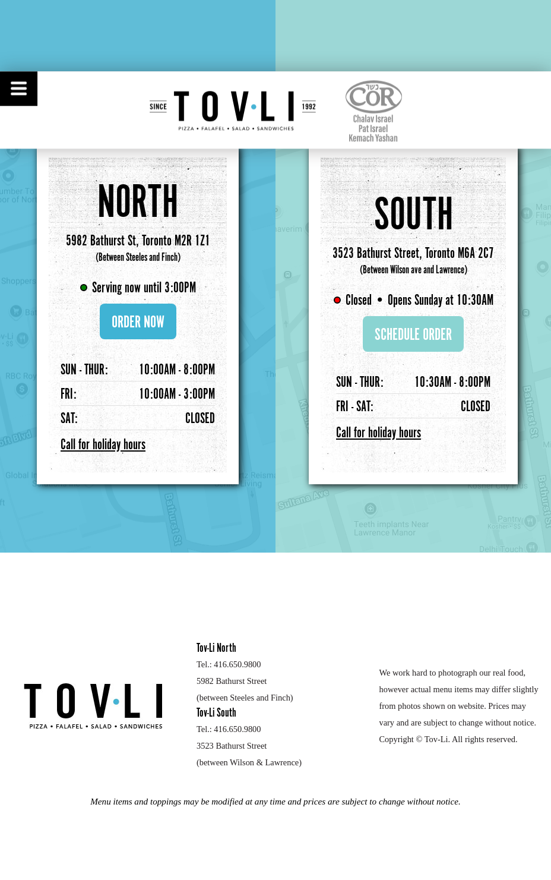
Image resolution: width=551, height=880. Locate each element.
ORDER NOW (138, 322)
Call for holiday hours (103, 445)
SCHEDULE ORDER (413, 335)
